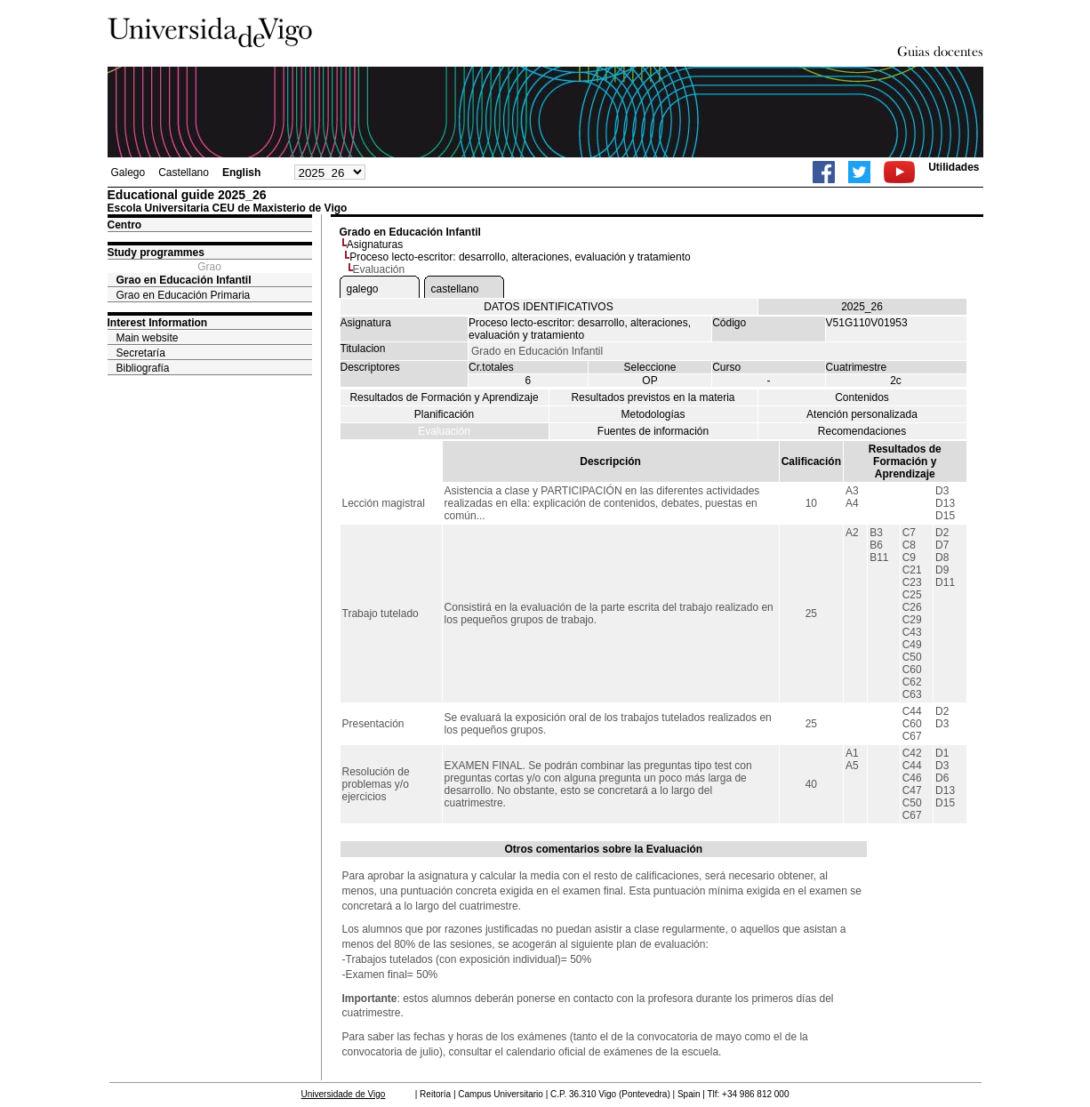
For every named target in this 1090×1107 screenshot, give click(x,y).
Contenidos (862, 397)
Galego (128, 172)
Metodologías (653, 414)
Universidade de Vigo (343, 1094)
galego (363, 289)
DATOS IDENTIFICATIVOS (548, 307)
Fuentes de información (653, 431)
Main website (147, 338)
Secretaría (140, 353)
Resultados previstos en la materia (652, 397)
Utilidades (953, 167)
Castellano (183, 172)
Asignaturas (375, 244)
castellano (455, 289)
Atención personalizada (862, 414)
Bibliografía (143, 368)
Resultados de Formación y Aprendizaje (443, 397)
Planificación (444, 414)
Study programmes (156, 252)
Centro (125, 225)
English (241, 172)
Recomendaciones (862, 431)
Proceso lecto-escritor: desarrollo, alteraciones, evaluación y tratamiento (520, 257)
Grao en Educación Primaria (183, 295)
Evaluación (444, 431)
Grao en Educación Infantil (184, 280)
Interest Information (158, 323)
